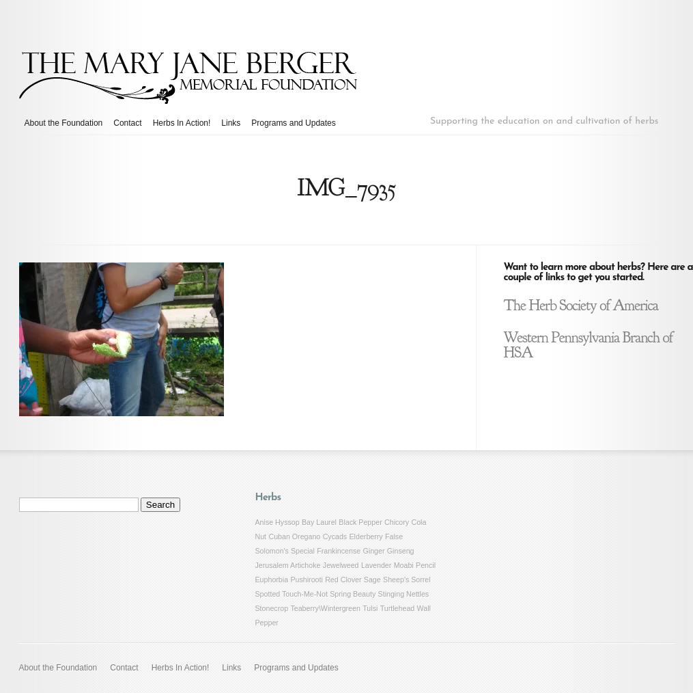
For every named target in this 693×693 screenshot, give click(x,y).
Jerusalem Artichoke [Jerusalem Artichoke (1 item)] (288, 565)
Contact (127, 123)
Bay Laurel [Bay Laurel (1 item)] (319, 522)
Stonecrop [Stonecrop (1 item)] (272, 608)
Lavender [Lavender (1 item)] (376, 565)
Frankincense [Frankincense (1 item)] (338, 551)
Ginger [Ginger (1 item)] (374, 551)
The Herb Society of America (581, 305)
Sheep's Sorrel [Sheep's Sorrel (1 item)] (407, 579)
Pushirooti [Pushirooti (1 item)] (306, 579)
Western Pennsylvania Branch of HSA (588, 345)
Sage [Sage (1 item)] (372, 579)
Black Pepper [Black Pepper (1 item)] (360, 522)
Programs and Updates (293, 123)
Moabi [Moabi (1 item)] (404, 565)
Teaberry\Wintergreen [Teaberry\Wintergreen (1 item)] (325, 608)
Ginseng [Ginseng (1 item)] (400, 551)
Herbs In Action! (182, 123)
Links (230, 123)
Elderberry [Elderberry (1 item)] (366, 536)
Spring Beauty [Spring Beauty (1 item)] (353, 594)
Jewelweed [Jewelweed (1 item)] (341, 565)
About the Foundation (64, 123)
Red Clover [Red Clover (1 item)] (343, 579)
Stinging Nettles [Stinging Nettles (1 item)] (403, 594)
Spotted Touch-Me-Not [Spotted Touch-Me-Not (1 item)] (291, 594)
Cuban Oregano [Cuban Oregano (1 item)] (294, 536)
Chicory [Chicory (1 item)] (396, 522)
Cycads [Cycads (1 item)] (335, 536)
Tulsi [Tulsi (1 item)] (370, 608)
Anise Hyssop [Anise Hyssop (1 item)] (277, 522)
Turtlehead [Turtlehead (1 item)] (397, 608)
